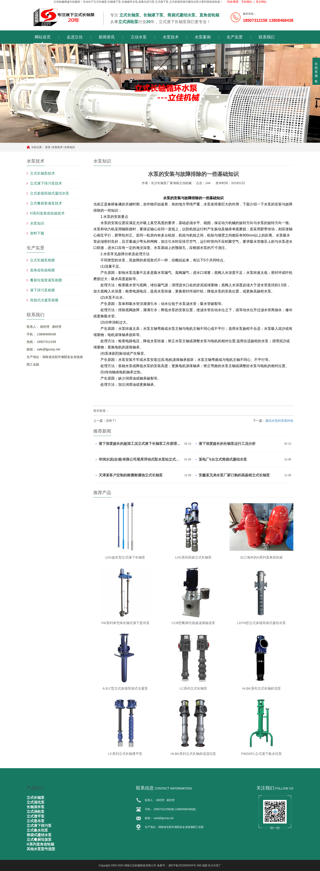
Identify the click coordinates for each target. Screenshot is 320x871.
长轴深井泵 (35, 807)
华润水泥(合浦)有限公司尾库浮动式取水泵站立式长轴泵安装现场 (140, 459)
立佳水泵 (139, 37)
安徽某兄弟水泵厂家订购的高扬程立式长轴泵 (234, 475)
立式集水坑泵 (37, 830)
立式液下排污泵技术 (46, 183)
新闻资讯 (107, 37)
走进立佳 (75, 37)
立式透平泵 (35, 816)
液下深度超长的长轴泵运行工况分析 (227, 443)
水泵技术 (171, 37)
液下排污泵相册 (42, 290)
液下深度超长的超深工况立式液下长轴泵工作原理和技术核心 (140, 443)
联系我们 (267, 37)
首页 (47, 147)
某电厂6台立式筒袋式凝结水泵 (223, 459)
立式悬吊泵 (35, 821)
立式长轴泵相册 (42, 260)
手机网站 (246, 1)
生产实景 (235, 37)
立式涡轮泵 (35, 811)
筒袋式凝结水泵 (39, 835)
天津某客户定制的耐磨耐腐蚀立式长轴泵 (131, 475)
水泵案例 (203, 37)
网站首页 (43, 37)
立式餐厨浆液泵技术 (46, 203)
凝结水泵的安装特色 (279, 420)
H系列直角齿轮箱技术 (47, 213)
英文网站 (261, 1)
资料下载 (37, 233)
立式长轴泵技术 (42, 173)
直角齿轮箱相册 (42, 270)
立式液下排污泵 (39, 825)
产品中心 (35, 787)
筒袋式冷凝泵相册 (44, 300)
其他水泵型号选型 (41, 849)
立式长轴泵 (35, 797)
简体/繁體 (232, 1)
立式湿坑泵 (35, 802)
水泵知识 (69, 147)
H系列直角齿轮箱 (40, 844)
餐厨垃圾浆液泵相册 (46, 280)
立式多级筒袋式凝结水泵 (49, 193)
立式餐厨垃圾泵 (39, 839)
